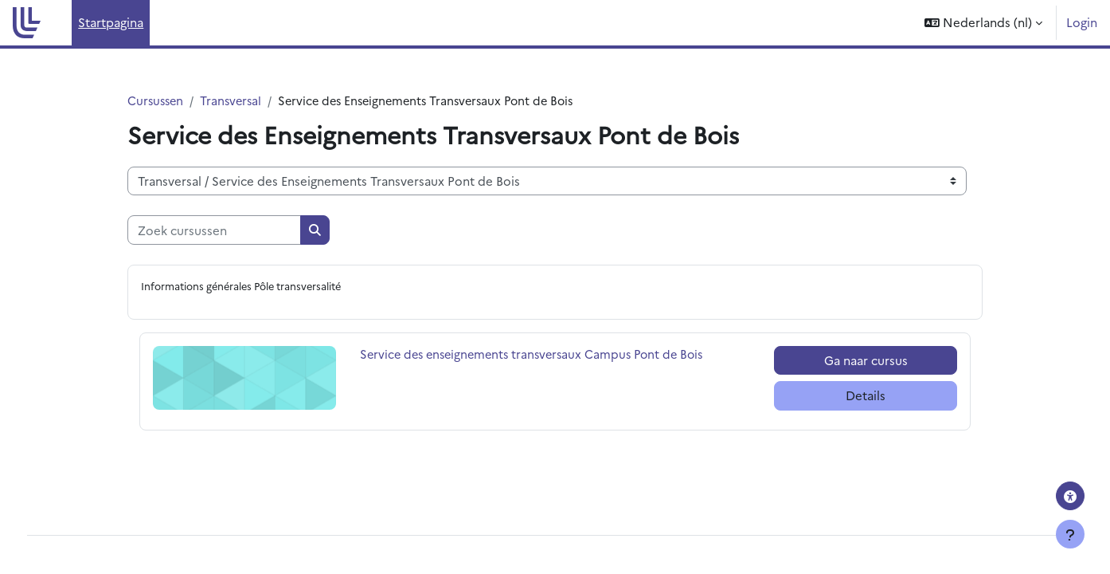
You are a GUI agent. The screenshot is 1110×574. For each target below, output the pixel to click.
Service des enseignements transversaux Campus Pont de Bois (538, 355)
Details (865, 396)
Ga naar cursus (866, 360)
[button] (983, 22)
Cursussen (156, 100)
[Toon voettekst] (1070, 534)
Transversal (235, 100)
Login (1081, 22)
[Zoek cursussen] (214, 231)
